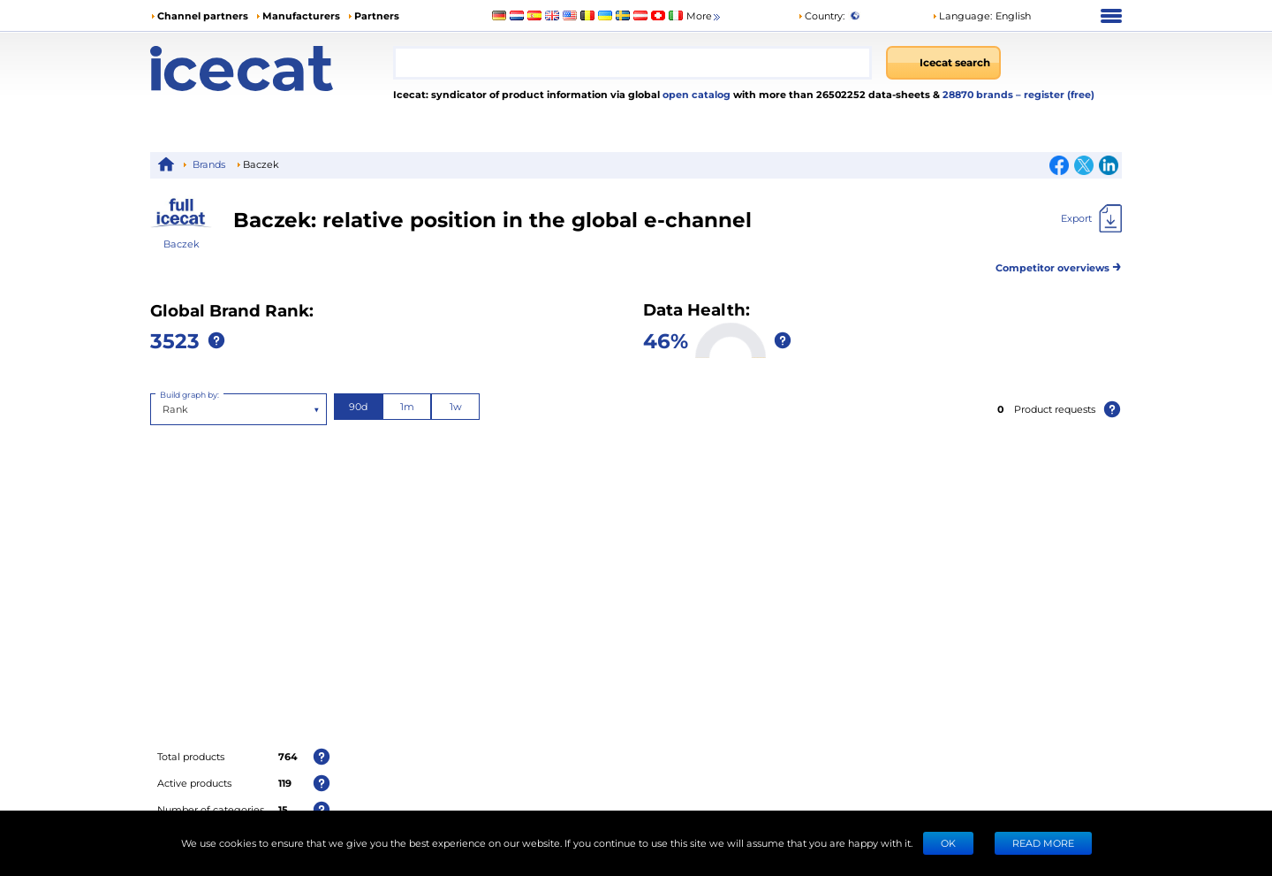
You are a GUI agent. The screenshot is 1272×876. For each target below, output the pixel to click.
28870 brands (979, 94)
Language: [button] (962, 15)
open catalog (695, 94)
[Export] (1091, 218)
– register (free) (1055, 94)
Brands (209, 164)
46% (665, 340)
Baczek (181, 243)
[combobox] (632, 63)
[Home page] (271, 68)
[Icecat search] (943, 63)
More (704, 16)
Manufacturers (301, 15)
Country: (821, 15)
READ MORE (1043, 843)
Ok (948, 843)
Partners (376, 15)
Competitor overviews (1059, 264)
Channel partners (202, 15)
